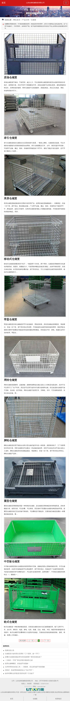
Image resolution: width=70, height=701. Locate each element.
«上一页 (30, 640)
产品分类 (25, 20)
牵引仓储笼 (10, 137)
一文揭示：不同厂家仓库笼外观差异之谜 (19, 660)
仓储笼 (33, 20)
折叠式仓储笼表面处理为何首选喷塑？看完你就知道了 (23, 657)
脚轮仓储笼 (10, 440)
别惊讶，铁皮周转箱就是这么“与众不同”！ (19, 670)
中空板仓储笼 (12, 561)
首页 (4, 3)
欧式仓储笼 (10, 621)
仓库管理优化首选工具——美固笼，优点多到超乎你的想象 (25, 667)
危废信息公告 (9, 650)
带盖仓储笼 (10, 319)
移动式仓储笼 (12, 259)
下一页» (47, 640)
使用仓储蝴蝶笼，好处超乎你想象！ (17, 663)
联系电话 (58, 699)
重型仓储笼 (10, 501)
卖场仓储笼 (10, 77)
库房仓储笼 (10, 198)
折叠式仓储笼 (36, 692)
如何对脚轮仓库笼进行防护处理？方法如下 (19, 673)
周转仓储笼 (10, 380)
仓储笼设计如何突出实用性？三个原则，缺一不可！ (22, 653)
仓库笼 (43, 692)
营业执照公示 (28, 686)
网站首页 (16, 20)
